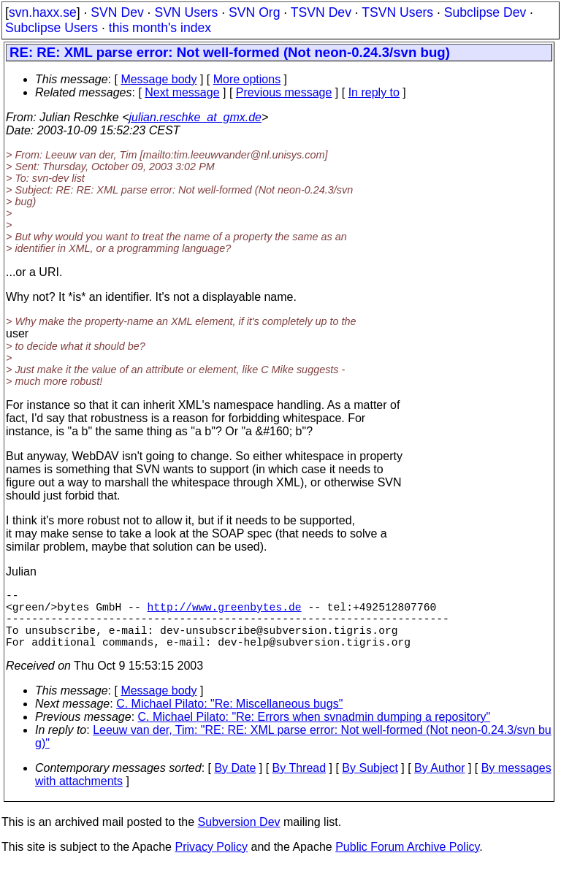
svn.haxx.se (43, 12)
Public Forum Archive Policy (407, 861)
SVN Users (186, 12)
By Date (235, 782)
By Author (439, 782)
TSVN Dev (321, 12)
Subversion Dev (239, 836)
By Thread (299, 782)
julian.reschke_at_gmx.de (195, 117)
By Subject (369, 782)
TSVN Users (397, 12)
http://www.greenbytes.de (224, 612)
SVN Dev (117, 12)
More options (247, 79)
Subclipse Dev (485, 12)
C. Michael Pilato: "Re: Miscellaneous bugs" (229, 718)
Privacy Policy (211, 861)
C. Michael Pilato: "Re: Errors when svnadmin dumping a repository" (314, 731)
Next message (182, 92)
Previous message (284, 92)
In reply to (374, 92)
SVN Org (254, 12)
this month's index (160, 27)
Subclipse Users (51, 27)
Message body (158, 79)
